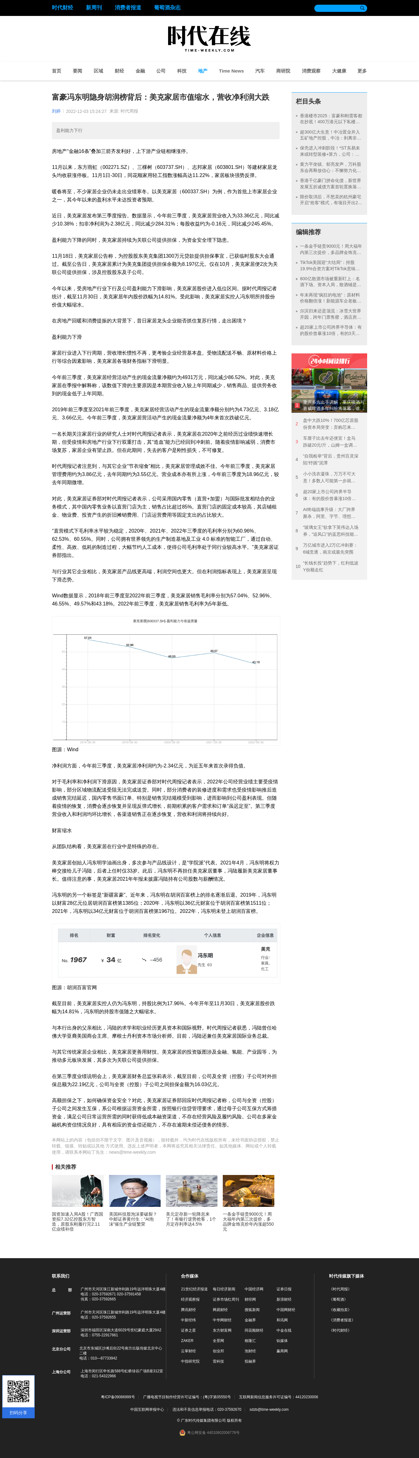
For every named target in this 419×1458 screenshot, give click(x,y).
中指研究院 (190, 1361)
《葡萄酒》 (338, 1299)
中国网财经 (286, 1310)
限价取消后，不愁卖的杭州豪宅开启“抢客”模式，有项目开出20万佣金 (330, 202)
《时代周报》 (340, 1289)
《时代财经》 (340, 1330)
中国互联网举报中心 (147, 1409)
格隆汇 (250, 1341)
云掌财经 (188, 1351)
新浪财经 (284, 1299)
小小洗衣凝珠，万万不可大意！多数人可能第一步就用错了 (326, 477)
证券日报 (284, 1289)
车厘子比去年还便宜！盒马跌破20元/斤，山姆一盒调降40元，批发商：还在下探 (326, 442)
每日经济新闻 (224, 1289)
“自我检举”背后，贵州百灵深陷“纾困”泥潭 (327, 459)
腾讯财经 (188, 1310)
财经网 (250, 1299)
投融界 (250, 1361)
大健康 (339, 70)
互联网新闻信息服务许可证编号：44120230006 (278, 1397)
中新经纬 (188, 1320)
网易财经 (220, 1310)
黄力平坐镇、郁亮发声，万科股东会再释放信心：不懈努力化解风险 (330, 170)
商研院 (283, 70)
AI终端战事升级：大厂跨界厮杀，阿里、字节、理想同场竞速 (326, 513)
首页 (56, 70)
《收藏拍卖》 (340, 1310)
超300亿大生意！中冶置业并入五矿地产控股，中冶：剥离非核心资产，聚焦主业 (330, 138)
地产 (202, 70)
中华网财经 (222, 1320)
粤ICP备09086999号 (118, 1397)
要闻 (77, 70)
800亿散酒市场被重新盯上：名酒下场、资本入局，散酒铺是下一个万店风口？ (330, 284)
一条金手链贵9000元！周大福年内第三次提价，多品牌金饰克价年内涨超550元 (331, 252)
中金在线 (284, 1330)
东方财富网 (222, 1330)
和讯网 (282, 1320)
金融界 (250, 1320)
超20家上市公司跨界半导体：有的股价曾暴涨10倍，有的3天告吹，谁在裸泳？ (331, 333)
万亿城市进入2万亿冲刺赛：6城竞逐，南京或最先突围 (327, 548)
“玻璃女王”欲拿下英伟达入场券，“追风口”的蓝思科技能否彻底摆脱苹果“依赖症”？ (327, 531)
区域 (98, 70)
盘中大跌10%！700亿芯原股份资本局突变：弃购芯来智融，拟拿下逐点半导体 (327, 424)
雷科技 (218, 1361)
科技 (182, 70)
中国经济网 (254, 1289)
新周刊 (94, 8)
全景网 (218, 1341)
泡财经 (250, 1351)
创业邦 (218, 1351)
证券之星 (188, 1330)
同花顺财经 (254, 1330)
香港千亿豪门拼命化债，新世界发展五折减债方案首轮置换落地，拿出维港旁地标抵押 (330, 186)
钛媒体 (282, 1341)
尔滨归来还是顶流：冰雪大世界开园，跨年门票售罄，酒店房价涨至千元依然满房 (330, 317)
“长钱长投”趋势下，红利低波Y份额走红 (327, 566)
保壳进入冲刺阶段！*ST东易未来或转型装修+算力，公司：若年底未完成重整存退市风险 (330, 154)
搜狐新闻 (252, 1310)
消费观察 (311, 70)
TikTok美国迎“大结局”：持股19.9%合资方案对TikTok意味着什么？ (330, 268)
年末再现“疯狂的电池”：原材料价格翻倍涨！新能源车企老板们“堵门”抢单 (330, 301)
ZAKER (187, 1341)
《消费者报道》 (342, 1320)
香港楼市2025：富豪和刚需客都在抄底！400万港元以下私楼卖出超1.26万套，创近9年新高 (331, 121)
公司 (161, 70)
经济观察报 (190, 1299)
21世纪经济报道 (194, 1289)
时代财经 (62, 8)
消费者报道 (128, 8)
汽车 (260, 70)
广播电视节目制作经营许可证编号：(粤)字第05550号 (187, 1397)
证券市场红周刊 (226, 1299)
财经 (119, 70)
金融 (140, 70)
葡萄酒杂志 (167, 8)
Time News (231, 70)
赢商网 (282, 1351)
